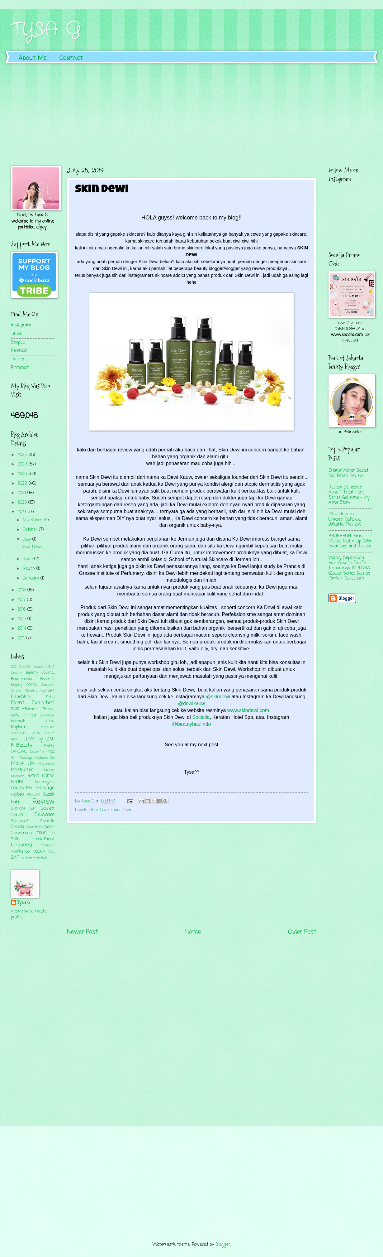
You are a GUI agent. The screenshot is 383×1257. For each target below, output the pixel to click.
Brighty (16, 684)
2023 (23, 474)
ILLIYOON (47, 721)
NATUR (33, 776)
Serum (17, 815)
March (29, 569)
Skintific (47, 821)
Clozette (31, 690)
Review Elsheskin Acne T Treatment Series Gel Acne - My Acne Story (349, 495)
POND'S (17, 788)
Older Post (302, 932)
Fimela (29, 715)
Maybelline (46, 764)
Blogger (222, 1244)
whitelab (40, 857)
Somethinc (34, 827)
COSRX (31, 684)
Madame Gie (44, 757)
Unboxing (21, 845)
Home (193, 932)
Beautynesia (21, 679)
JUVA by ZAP (39, 739)
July (27, 539)
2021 (22, 493)
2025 (23, 455)
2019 (22, 512)
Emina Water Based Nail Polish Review (348, 473)
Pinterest (20, 367)
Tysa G (23, 903)
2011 (21, 638)
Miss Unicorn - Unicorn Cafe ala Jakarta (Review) (345, 519)
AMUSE (25, 666)
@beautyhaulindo (191, 724)
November (33, 520)
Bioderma (47, 679)
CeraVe (16, 690)
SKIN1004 (18, 808)
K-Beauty (21, 745)
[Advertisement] (191, 109)
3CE (14, 666)
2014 (22, 628)
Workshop (20, 852)
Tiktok (16, 334)
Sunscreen (21, 833)
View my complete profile (28, 914)
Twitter (18, 359)
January (31, 578)
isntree (26, 857)
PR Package (40, 788)
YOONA (39, 852)
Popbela (17, 794)
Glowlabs (47, 715)
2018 (22, 590)
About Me (32, 57)
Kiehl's (49, 745)
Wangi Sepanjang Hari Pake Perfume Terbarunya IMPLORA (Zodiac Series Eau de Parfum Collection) (349, 568)
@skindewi (218, 696)
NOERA (48, 776)
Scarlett (47, 809)
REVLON (33, 794)
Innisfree (47, 727)
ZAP (15, 857)
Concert (47, 691)
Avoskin (40, 666)
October (31, 530)
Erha (50, 697)
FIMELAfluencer (24, 709)
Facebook (19, 351)
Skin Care (99, 810)
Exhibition (43, 703)
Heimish (18, 721)
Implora (18, 727)
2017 (22, 600)
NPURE (17, 782)
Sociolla (200, 717)
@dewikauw (191, 703)
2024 (23, 464)
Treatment (44, 839)
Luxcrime (37, 751)
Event (17, 703)
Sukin (49, 827)
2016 (22, 609)
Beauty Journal (40, 673)
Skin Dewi (121, 810)
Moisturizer (22, 770)
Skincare (44, 815)
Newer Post (82, 932)
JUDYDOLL (19, 733)
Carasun (47, 684)
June (28, 559)
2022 (23, 483)
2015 (22, 619)
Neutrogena (44, 782)
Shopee (18, 342)
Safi (33, 809)
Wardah (47, 845)
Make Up (22, 764)
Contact (71, 57)
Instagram (21, 325)
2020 (22, 502)
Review (43, 801)
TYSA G (46, 29)
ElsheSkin (20, 697)
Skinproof (19, 821)
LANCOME (19, 751)
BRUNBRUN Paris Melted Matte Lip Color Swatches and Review (350, 541)
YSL (51, 851)
